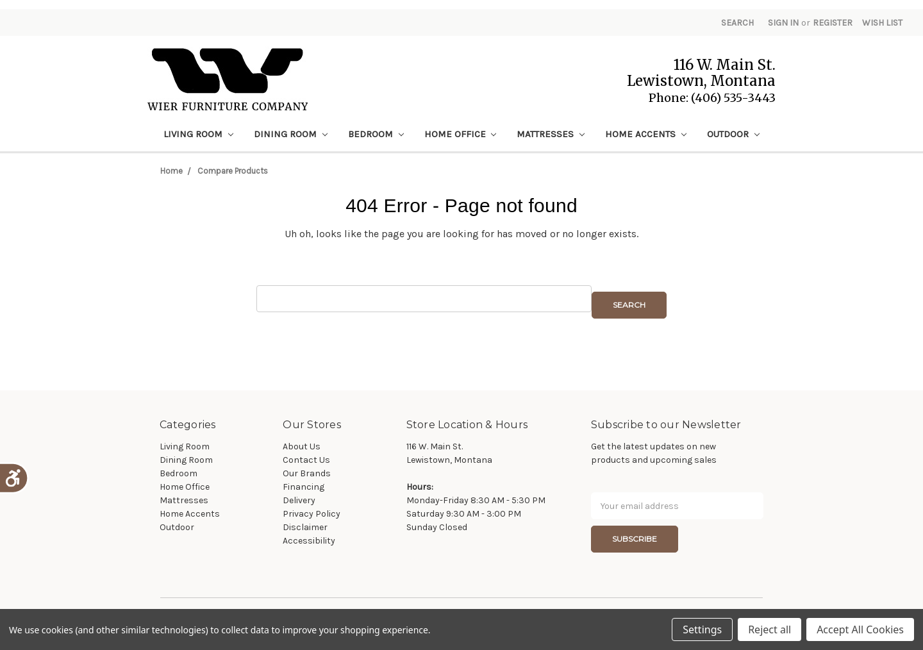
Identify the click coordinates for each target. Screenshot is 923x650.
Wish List (882, 22)
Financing (303, 486)
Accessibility (309, 540)
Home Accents (645, 134)
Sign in (783, 22)
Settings (702, 629)
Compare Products (232, 171)
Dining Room (291, 134)
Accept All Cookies (860, 629)
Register (832, 22)
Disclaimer (305, 527)
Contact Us (306, 459)
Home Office (460, 134)
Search (737, 22)
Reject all (769, 629)
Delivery (299, 500)
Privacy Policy (311, 513)
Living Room (198, 134)
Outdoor (733, 134)
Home (171, 171)
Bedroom (376, 134)
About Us (301, 446)
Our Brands (307, 473)
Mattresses (551, 134)
